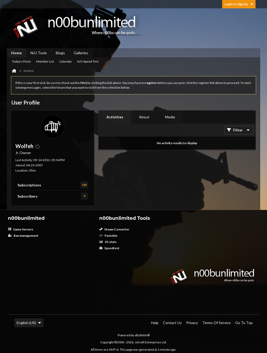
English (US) (29, 322)
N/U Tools (39, 53)
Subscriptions (29, 185)
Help (155, 322)
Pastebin (108, 236)
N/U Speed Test (88, 61)
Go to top (244, 322)
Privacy (192, 322)
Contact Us (172, 322)
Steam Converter (114, 229)
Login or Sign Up (238, 4)
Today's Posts (21, 61)
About (144, 117)
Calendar (65, 61)
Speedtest (109, 248)
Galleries (81, 53)
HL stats (108, 242)
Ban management (23, 236)
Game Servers (20, 229)
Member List (45, 61)
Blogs (60, 53)
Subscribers (27, 196)
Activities (114, 117)
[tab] (115, 117)
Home (16, 53)
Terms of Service (216, 322)
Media (170, 117)
